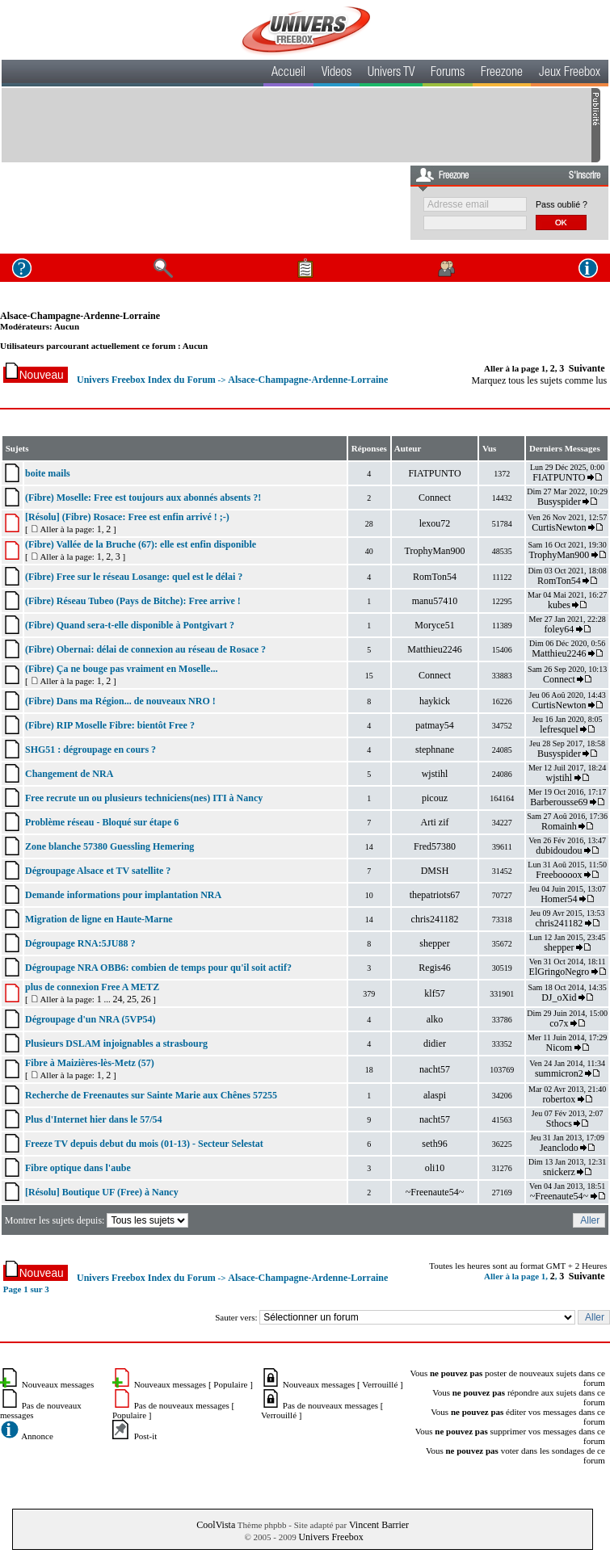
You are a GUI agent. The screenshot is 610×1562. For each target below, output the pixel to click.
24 (117, 999)
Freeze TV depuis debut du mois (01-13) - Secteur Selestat (144, 1143)
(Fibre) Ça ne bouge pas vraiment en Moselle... (121, 668)
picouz (435, 798)
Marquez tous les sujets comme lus (540, 380)
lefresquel (559, 729)
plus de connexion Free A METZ (92, 987)
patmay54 (434, 725)
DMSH (435, 870)
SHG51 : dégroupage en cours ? (90, 749)
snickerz (559, 1172)
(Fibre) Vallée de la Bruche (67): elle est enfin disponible (140, 544)
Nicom (559, 1047)
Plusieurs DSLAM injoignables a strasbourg (116, 1043)
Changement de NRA (69, 773)
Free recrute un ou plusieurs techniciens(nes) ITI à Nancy (144, 798)
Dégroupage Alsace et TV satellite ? (97, 870)
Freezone (502, 73)
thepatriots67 (435, 895)
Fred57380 (435, 846)
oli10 (435, 1168)
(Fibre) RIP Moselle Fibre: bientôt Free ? (110, 725)
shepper (434, 943)
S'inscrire (584, 176)
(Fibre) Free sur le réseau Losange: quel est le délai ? (133, 576)
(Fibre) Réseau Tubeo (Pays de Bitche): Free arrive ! (133, 601)
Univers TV (391, 73)
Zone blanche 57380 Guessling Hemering (109, 846)
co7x (558, 1023)
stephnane (434, 749)
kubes (559, 605)
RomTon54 (434, 576)
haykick (434, 701)
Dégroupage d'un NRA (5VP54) (90, 1019)
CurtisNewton (559, 527)
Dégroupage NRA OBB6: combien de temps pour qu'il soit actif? (158, 967)
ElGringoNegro (559, 971)
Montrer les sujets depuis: (98, 1220)
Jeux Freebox (569, 73)
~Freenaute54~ (435, 1192)
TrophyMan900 (435, 550)
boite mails (47, 473)
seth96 (434, 1143)
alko (435, 1019)
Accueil (288, 73)
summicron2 (559, 1073)
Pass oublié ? (561, 204)
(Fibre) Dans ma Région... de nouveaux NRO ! (120, 701)
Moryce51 (434, 625)
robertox (559, 1099)
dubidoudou (559, 850)
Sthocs (559, 1123)
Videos (336, 73)
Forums (448, 73)
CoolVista (215, 1525)
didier (434, 1043)
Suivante (587, 368)
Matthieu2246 (434, 649)
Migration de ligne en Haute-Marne (99, 919)
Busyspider (559, 501)
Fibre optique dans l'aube (78, 1168)
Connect (435, 497)
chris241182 (435, 919)
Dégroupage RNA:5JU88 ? (80, 943)
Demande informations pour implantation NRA (123, 895)
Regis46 (434, 967)
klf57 (434, 993)
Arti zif (435, 822)
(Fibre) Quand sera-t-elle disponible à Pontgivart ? (129, 625)
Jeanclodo (559, 1147)
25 (132, 999)
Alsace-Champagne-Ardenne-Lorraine (80, 315)
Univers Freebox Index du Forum (146, 379)
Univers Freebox (330, 1537)
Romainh (559, 826)
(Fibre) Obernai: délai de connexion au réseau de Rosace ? (145, 649)
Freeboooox (559, 874)
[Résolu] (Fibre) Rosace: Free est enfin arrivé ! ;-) (127, 517)
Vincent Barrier (379, 1525)
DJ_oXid (558, 997)
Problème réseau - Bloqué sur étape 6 (102, 822)
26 (145, 999)
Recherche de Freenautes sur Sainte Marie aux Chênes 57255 (151, 1095)
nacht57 (434, 1069)
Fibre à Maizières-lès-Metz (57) (89, 1063)
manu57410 (435, 601)
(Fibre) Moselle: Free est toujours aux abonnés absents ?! (143, 497)
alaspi (434, 1095)
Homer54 (559, 899)
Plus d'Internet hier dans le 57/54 (93, 1119)
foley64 (559, 629)
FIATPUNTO (434, 473)
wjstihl (435, 773)
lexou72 (435, 523)
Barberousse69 (558, 802)
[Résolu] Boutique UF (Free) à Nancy (102, 1192)
